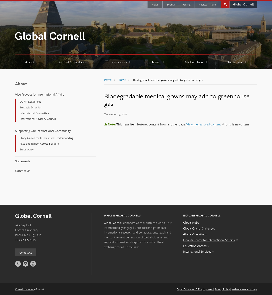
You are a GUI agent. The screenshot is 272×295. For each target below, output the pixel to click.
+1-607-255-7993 (25, 239)
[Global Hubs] (196, 62)
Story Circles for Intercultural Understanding (46, 138)
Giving (186, 4)
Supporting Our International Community (43, 130)
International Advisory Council (38, 119)
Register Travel (207, 4)
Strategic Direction (31, 107)
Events (171, 4)
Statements (22, 161)
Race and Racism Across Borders (39, 143)
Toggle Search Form (225, 4)
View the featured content (205, 124)
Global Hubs (191, 222)
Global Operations (195, 234)
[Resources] (121, 62)
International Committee (34, 113)
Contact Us (22, 170)
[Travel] (158, 62)
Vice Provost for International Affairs (39, 94)
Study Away (27, 149)
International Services (198, 251)
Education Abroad (196, 246)
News (155, 4)
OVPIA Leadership (30, 101)
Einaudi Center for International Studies (210, 240)
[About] (32, 62)
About (21, 83)
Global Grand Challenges (199, 228)
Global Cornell (50, 36)
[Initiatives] (237, 62)
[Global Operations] (75, 62)
